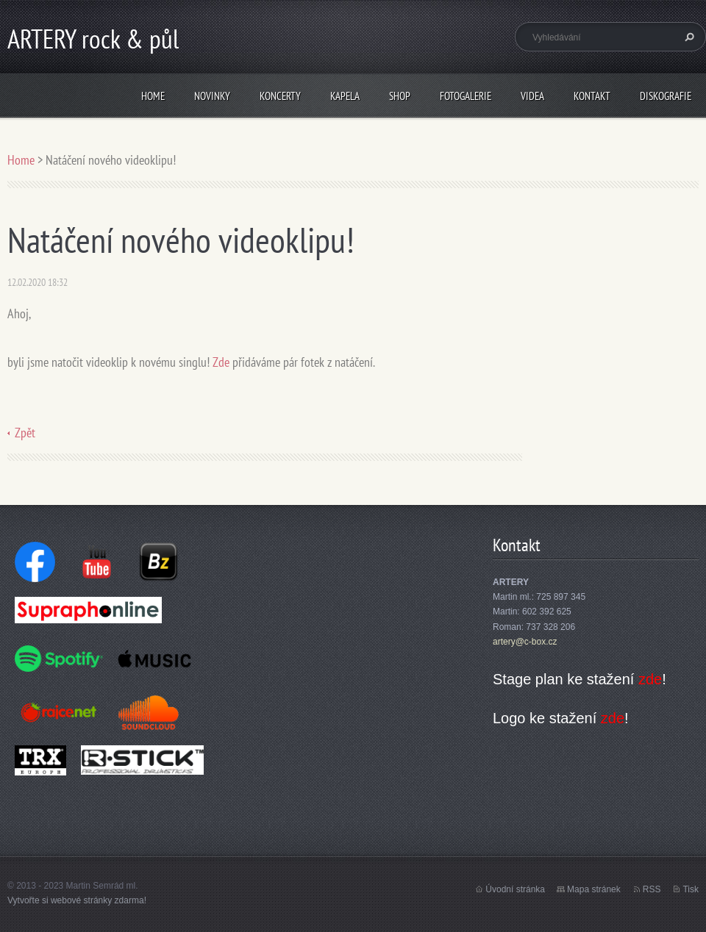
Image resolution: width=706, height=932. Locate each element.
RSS (652, 889)
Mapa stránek (594, 889)
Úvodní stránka (515, 889)
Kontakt (592, 96)
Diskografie (665, 96)
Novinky (212, 96)
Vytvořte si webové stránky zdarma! (76, 900)
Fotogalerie (465, 96)
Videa (532, 96)
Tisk (690, 889)
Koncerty (280, 96)
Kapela (345, 96)
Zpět (25, 432)
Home (153, 96)
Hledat (688, 37)
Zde (221, 362)
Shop (399, 96)
